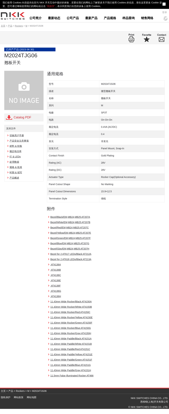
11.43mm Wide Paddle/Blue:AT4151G (70, 365)
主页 (3, 26)
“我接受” (50, 6)
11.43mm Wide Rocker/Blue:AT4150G (70, 328)
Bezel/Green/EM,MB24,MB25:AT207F (70, 238)
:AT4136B (55, 269)
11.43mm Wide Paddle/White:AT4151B (71, 344)
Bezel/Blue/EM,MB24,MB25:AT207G (69, 243)
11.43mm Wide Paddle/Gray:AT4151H (70, 370)
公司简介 (35, 18)
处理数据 (14, 162)
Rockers (19, 26)
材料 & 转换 (16, 146)
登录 (164, 12)
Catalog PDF (22, 117)
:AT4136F (55, 285)
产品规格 (110, 18)
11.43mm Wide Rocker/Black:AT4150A (71, 301)
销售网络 (147, 18)
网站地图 (31, 397)
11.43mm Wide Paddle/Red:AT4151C (70, 349)
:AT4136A (55, 264)
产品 (10, 26)
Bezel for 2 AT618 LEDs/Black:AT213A (70, 259)
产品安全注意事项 (19, 140)
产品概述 (14, 177)
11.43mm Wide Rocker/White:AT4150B (71, 307)
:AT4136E (55, 280)
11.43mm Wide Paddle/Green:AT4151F (71, 359)
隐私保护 (5, 397)
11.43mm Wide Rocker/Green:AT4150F (71, 322)
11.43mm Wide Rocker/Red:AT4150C (70, 312)
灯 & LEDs (15, 156)
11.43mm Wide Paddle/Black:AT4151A (70, 338)
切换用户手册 (17, 135)
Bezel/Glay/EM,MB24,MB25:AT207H (69, 248)
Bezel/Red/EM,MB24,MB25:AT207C (69, 227)
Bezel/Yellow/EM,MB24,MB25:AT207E (70, 232)
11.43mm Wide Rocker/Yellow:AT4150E (71, 317)
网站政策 (18, 397)
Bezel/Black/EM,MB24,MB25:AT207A (70, 217)
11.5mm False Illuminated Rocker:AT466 (72, 375)
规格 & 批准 (16, 167)
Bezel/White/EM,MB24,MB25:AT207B (70, 222)
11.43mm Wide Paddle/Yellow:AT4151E (71, 354)
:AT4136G (55, 291)
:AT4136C (55, 275)
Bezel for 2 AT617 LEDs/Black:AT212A (70, 254)
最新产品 (91, 18)
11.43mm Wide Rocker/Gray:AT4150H (70, 333)
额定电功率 (16, 151)
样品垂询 (128, 18)
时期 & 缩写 (16, 172)
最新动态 (54, 18)
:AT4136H (55, 296)
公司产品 (73, 18)
